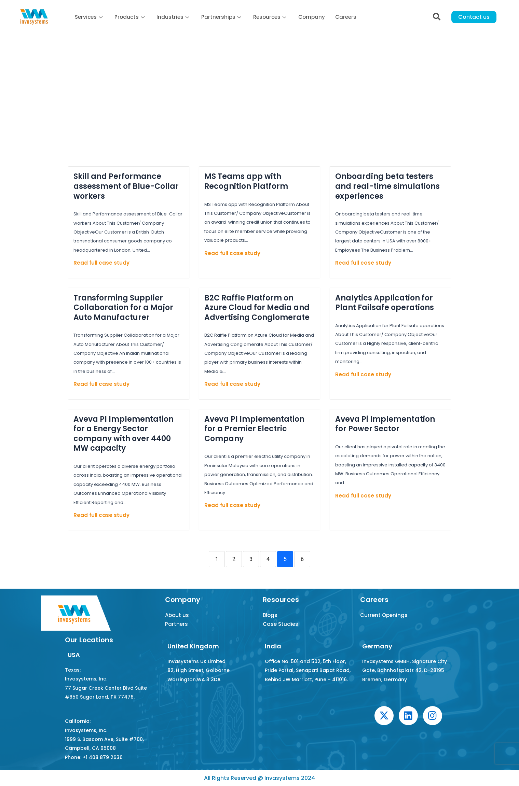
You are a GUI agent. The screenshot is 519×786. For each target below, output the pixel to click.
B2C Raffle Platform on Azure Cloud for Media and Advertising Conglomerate (257, 308)
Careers (345, 16)
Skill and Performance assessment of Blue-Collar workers (126, 186)
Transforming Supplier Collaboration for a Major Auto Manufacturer (123, 308)
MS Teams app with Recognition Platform (246, 181)
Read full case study (101, 262)
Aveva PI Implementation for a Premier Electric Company (254, 429)
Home (72, 76)
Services (89, 16)
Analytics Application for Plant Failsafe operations (384, 303)
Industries (173, 16)
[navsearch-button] (436, 17)
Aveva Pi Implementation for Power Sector (385, 424)
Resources (270, 16)
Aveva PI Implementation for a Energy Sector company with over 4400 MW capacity (123, 434)
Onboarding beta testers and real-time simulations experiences (387, 186)
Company (311, 16)
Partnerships (222, 16)
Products (130, 16)
